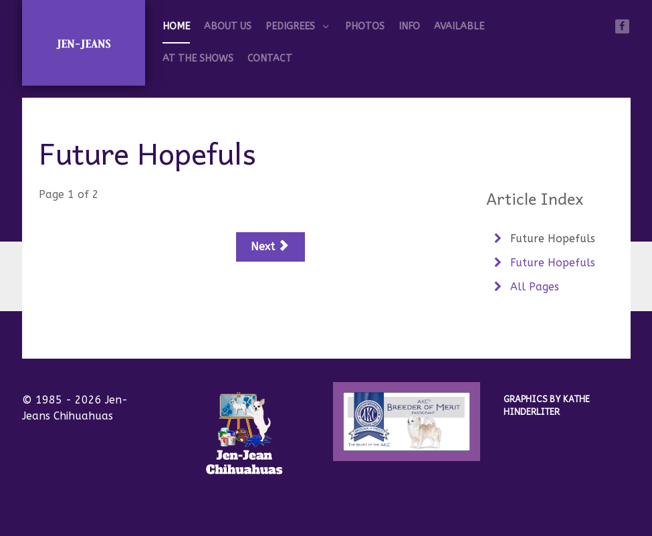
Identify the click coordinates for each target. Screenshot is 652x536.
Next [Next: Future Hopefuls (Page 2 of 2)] (269, 246)
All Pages (533, 286)
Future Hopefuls (551, 238)
